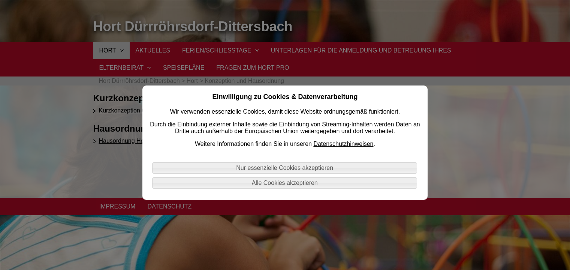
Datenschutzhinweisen (343, 144)
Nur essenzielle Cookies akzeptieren (284, 168)
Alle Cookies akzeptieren (285, 183)
